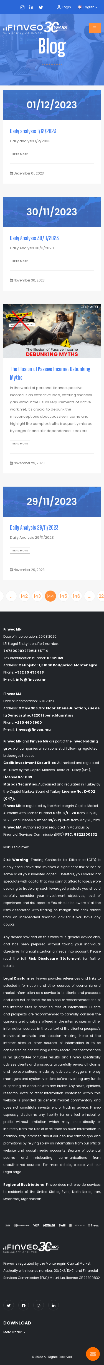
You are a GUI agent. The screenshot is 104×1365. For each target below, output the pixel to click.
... (11, 596)
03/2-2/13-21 (59, 820)
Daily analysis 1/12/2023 (33, 131)
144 (50, 596)
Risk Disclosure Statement (55, 958)
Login (66, 7)
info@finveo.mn (31, 679)
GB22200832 (89, 1278)
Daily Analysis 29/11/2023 (34, 527)
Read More (20, 154)
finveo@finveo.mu (33, 730)
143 (37, 596)
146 (76, 596)
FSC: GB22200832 (81, 834)
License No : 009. (18, 777)
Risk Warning (15, 860)
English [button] (87, 7)
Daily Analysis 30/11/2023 (34, 238)
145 (63, 596)
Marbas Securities (20, 784)
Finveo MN (12, 741)
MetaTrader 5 (14, 1332)
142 (24, 596)
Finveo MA (39, 741)
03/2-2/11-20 (64, 813)
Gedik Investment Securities (29, 763)
